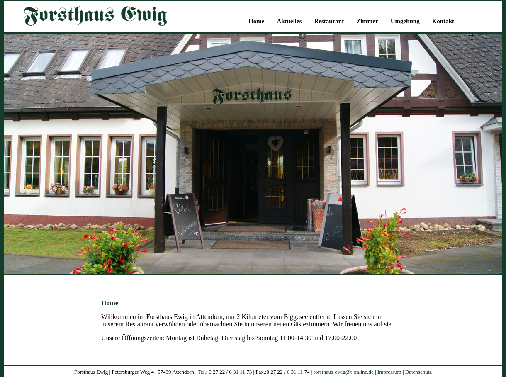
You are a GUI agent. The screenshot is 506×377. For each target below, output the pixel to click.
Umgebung (405, 21)
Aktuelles (289, 21)
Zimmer (367, 21)
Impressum (389, 372)
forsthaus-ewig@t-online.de (344, 372)
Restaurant (329, 21)
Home (256, 21)
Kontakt (443, 21)
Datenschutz (418, 372)
